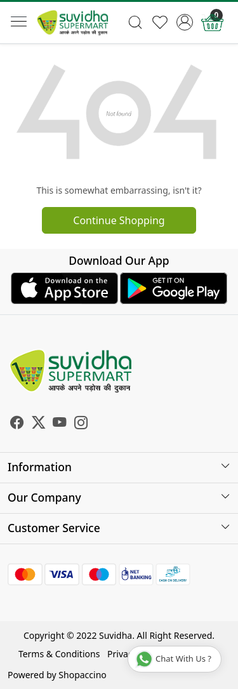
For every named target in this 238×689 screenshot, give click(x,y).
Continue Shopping (118, 220)
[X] (38, 424)
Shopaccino (82, 675)
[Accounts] (184, 22)
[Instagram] (81, 424)
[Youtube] (59, 424)
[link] (135, 22)
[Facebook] (17, 424)
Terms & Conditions (59, 654)
